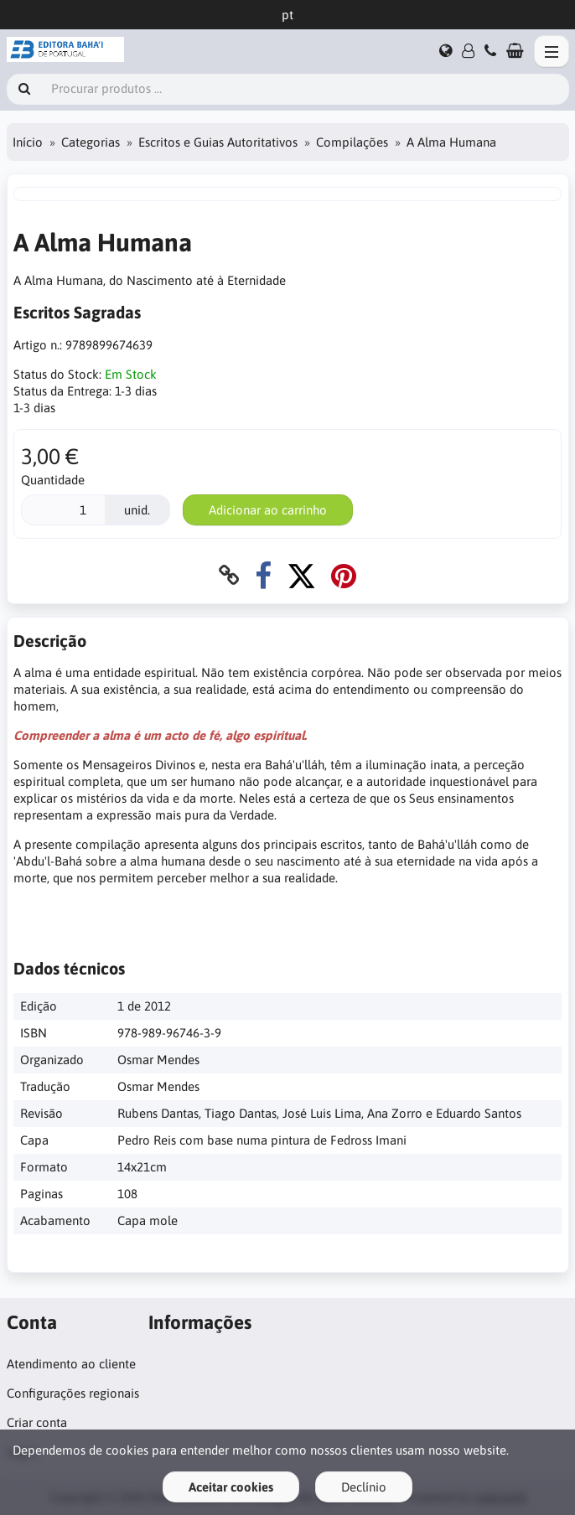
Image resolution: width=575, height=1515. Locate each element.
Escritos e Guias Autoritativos (218, 142)
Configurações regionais (73, 1393)
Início (28, 142)
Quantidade (53, 480)
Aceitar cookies (231, 1487)
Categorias (90, 142)
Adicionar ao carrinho (268, 510)
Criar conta (37, 1422)
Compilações (352, 142)
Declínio (363, 1487)
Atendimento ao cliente (71, 1364)
